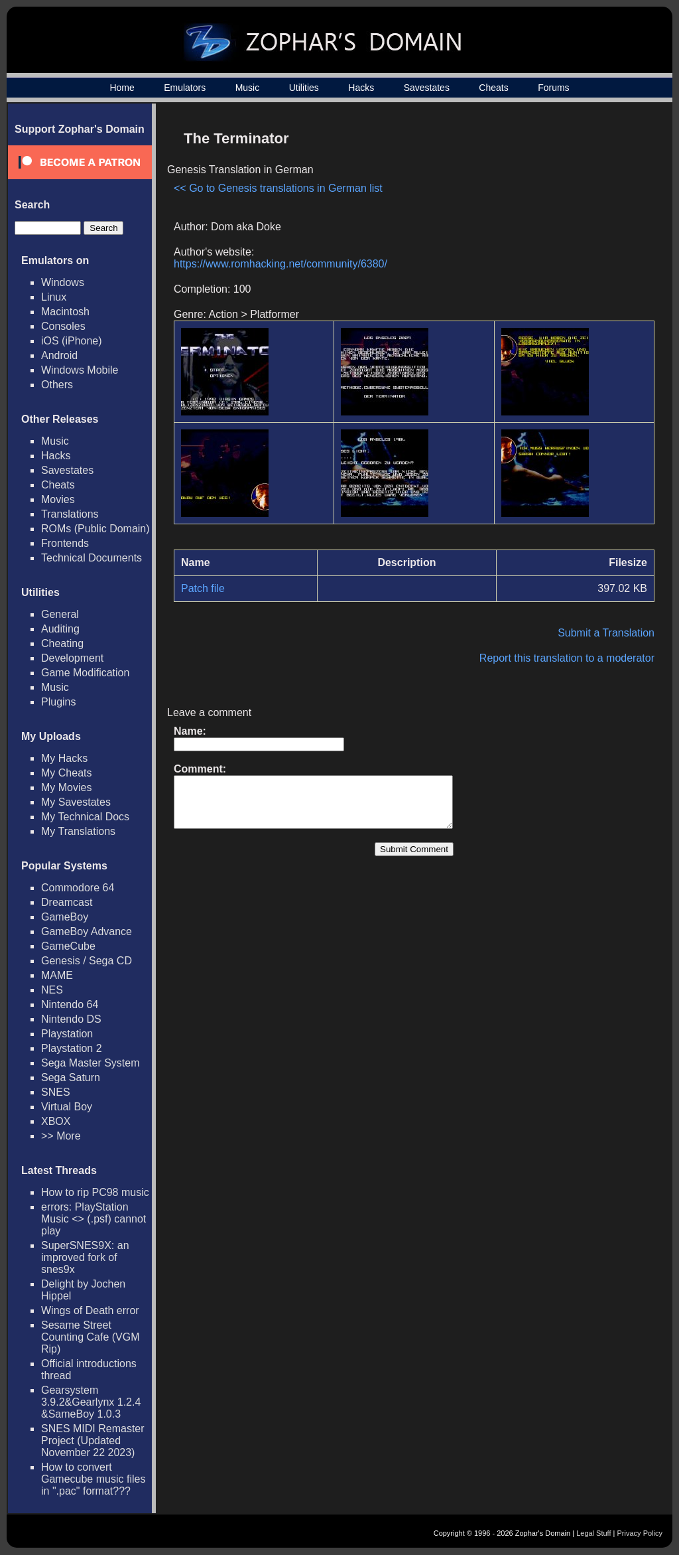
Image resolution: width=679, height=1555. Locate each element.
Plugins (58, 701)
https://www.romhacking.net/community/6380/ (280, 263)
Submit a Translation (606, 632)
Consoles (63, 326)
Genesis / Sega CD (86, 960)
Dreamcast (66, 902)
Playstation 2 (71, 1048)
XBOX (55, 1121)
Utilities (304, 87)
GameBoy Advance (86, 931)
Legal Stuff (593, 1533)
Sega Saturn (70, 1077)
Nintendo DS (71, 1019)
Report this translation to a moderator (566, 658)
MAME (57, 975)
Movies (58, 499)
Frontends (65, 543)
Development (72, 658)
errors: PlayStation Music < (93, 1218)
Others (57, 384)
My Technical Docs (85, 816)
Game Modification (85, 672)
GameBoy (64, 917)
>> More (61, 1136)
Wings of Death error (90, 1310)
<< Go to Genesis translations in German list (278, 188)
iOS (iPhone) (71, 340)
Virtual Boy (66, 1106)
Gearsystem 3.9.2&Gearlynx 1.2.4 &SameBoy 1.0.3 (91, 1402)
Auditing (60, 628)
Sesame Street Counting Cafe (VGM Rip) (90, 1337)
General (60, 614)
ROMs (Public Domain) (95, 528)
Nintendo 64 (69, 1004)
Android (59, 355)
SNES (55, 1092)
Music (247, 87)
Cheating (62, 643)
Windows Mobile (79, 370)
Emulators (185, 87)
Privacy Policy (639, 1533)
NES (52, 990)
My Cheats (66, 772)
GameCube (68, 946)
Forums (553, 87)
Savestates (427, 87)
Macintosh (65, 311)
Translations (70, 514)
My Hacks (64, 758)
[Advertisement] (541, 216)
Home (121, 87)
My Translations (78, 831)
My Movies (66, 787)
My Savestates (76, 802)
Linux (53, 297)
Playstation (67, 1033)
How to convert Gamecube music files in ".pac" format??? (93, 1479)
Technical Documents (91, 557)
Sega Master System (90, 1063)
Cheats (493, 87)
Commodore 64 (77, 887)
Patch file (203, 588)
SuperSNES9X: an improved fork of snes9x (85, 1257)
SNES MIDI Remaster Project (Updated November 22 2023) (93, 1440)
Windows (62, 282)
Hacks (361, 87)
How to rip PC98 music (95, 1192)
